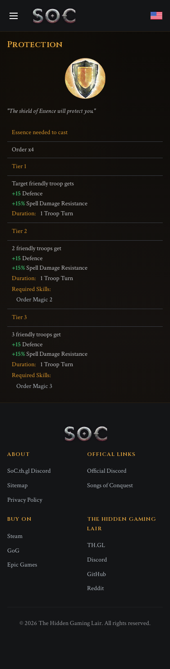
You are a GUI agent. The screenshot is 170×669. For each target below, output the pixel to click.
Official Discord (106, 471)
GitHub (96, 574)
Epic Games (22, 565)
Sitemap (17, 485)
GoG (13, 551)
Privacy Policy (24, 500)
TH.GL (96, 545)
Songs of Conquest (110, 485)
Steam (15, 536)
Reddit (95, 588)
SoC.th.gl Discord (29, 471)
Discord (97, 560)
